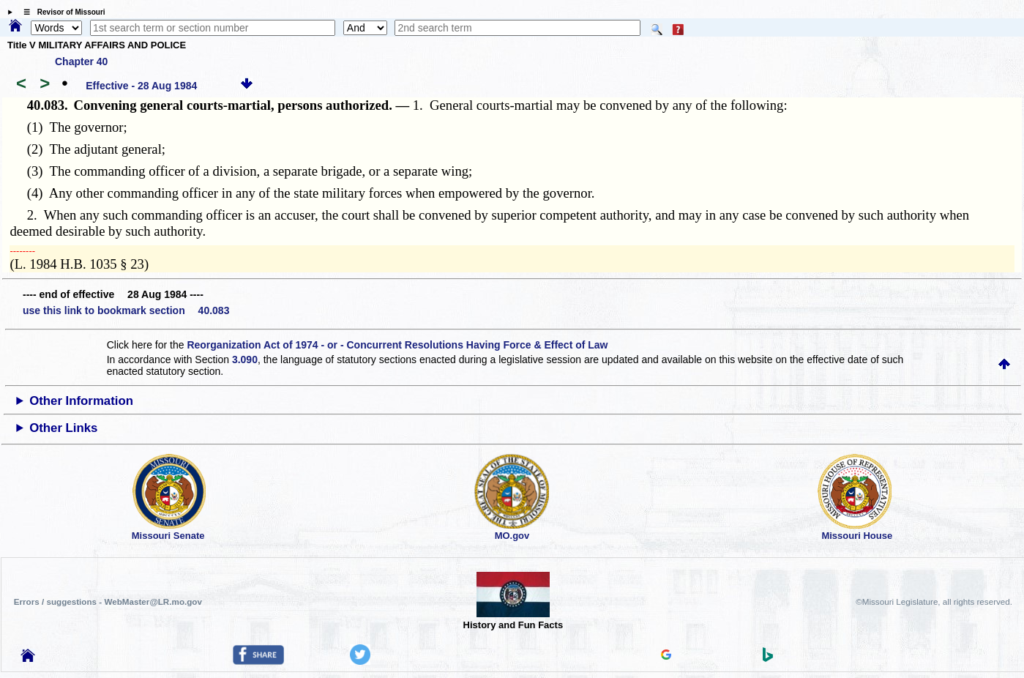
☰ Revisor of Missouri (60, 12)
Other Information (81, 401)
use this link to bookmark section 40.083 (126, 310)
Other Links (63, 428)
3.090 (245, 359)
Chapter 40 (81, 61)
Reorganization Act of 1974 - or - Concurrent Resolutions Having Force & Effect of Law (397, 345)
